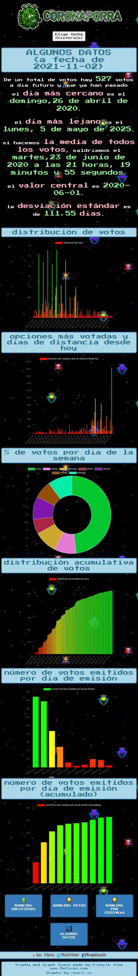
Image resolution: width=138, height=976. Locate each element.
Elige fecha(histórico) (69, 36)
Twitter (68, 955)
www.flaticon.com (69, 968)
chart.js (81, 973)
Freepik (102, 965)
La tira (43, 955)
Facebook (94, 955)
